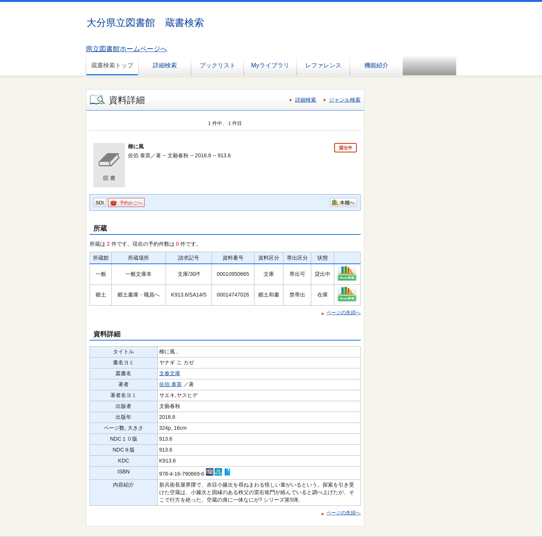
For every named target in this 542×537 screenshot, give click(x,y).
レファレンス (323, 65)
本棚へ (347, 202)
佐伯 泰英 (170, 384)
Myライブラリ (270, 65)
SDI (100, 202)
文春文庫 (169, 373)
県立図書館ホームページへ (126, 49)
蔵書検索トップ (112, 65)
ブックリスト (217, 65)
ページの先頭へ (343, 312)
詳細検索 (165, 65)
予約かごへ (131, 202)
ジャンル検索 (345, 100)
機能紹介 (376, 65)
